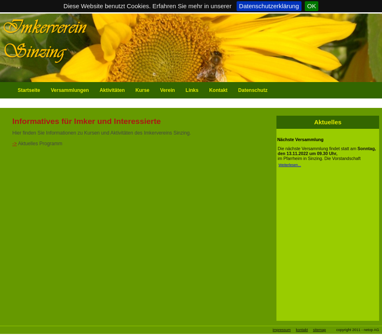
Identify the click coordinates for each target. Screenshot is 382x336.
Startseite (29, 90)
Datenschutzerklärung (269, 5)
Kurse (143, 90)
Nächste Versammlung (300, 139)
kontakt (302, 330)
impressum (282, 330)
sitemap (319, 330)
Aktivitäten (111, 90)
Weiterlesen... (289, 165)
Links (192, 90)
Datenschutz (252, 90)
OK (311, 5)
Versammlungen (70, 90)
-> (14, 143)
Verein (167, 90)
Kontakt (218, 90)
